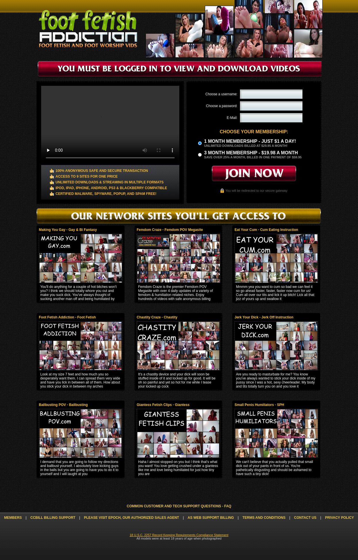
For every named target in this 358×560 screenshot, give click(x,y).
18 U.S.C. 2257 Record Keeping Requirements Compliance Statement (179, 535)
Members (13, 518)
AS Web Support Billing (211, 518)
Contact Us (305, 518)
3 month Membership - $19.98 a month (251, 152)
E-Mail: (232, 118)
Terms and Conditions (263, 518)
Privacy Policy (339, 518)
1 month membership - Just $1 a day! (250, 141)
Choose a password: (221, 106)
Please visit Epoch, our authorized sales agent (131, 518)
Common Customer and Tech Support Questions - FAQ (179, 506)
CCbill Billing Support (52, 518)
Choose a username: (221, 94)
